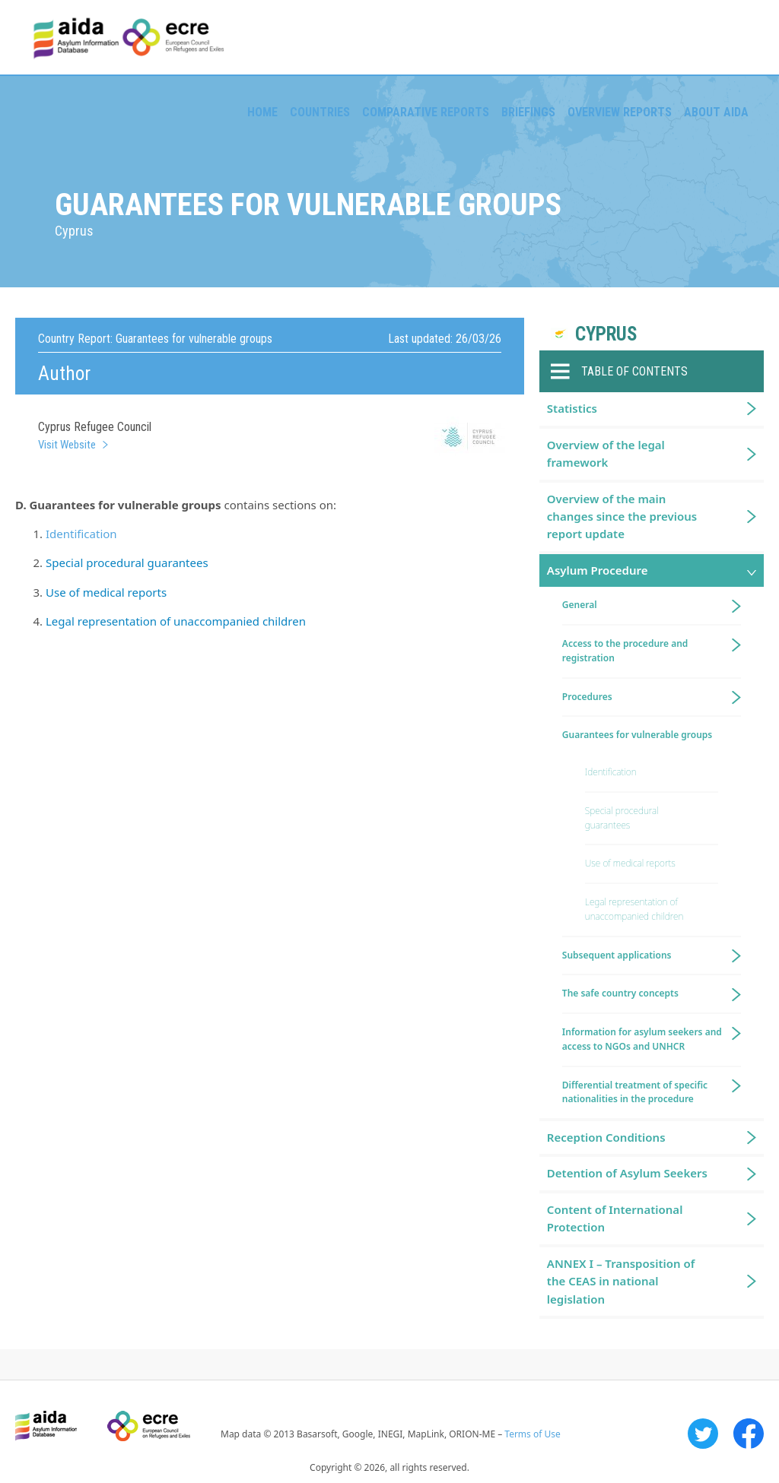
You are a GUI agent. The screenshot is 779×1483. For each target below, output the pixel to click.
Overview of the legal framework (606, 453)
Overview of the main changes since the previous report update (622, 516)
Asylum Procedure (597, 570)
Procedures (587, 696)
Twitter (703, 1433)
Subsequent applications (617, 955)
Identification (81, 533)
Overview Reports (620, 112)
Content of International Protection (615, 1218)
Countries (320, 112)
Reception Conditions (606, 1137)
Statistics (572, 408)
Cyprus (606, 334)
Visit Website (67, 445)
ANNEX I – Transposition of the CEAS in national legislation (621, 1281)
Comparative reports (425, 112)
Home (262, 112)
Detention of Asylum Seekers (627, 1172)
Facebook (748, 1433)
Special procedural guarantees (127, 562)
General (579, 604)
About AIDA (716, 112)
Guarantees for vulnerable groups (637, 734)
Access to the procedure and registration (625, 650)
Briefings (528, 112)
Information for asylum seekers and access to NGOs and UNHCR (642, 1039)
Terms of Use (532, 1434)
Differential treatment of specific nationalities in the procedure (634, 1092)
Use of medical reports (106, 592)
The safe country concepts (620, 993)
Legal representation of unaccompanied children (176, 621)
